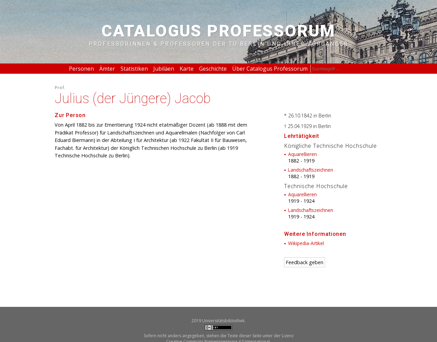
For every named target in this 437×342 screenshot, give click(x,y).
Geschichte (213, 68)
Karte (187, 68)
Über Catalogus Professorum (270, 68)
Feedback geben (304, 262)
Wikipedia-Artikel (306, 243)
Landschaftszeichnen (310, 170)
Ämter (107, 68)
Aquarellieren (302, 154)
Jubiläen (163, 68)
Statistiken (134, 68)
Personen (81, 68)
